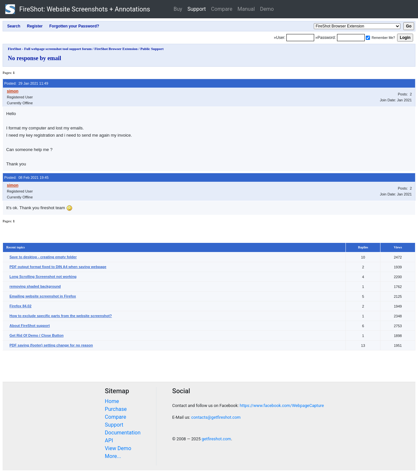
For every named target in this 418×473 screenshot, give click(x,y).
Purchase (116, 409)
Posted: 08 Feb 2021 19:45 (26, 177)
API (109, 440)
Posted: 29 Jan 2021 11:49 (26, 83)
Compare (221, 9)
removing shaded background (35, 286)
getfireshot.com (216, 438)
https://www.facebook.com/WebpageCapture (282, 405)
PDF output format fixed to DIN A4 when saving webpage (57, 267)
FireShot (77, 9)
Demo (267, 9)
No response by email (34, 58)
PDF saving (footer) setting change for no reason (51, 345)
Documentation (122, 433)
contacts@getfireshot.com (216, 417)
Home (112, 401)
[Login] (300, 37)
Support (196, 9)
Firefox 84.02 (20, 306)
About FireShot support (29, 326)
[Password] (351, 37)
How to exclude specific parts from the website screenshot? (60, 316)
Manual (246, 9)
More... (113, 456)
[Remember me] (368, 38)
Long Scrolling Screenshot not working (42, 277)
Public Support (152, 49)
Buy (178, 9)
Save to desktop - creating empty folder (43, 257)
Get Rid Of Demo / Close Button (36, 335)
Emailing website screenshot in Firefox (42, 296)
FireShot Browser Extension (115, 49)
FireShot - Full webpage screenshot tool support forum (50, 49)
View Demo (118, 448)
